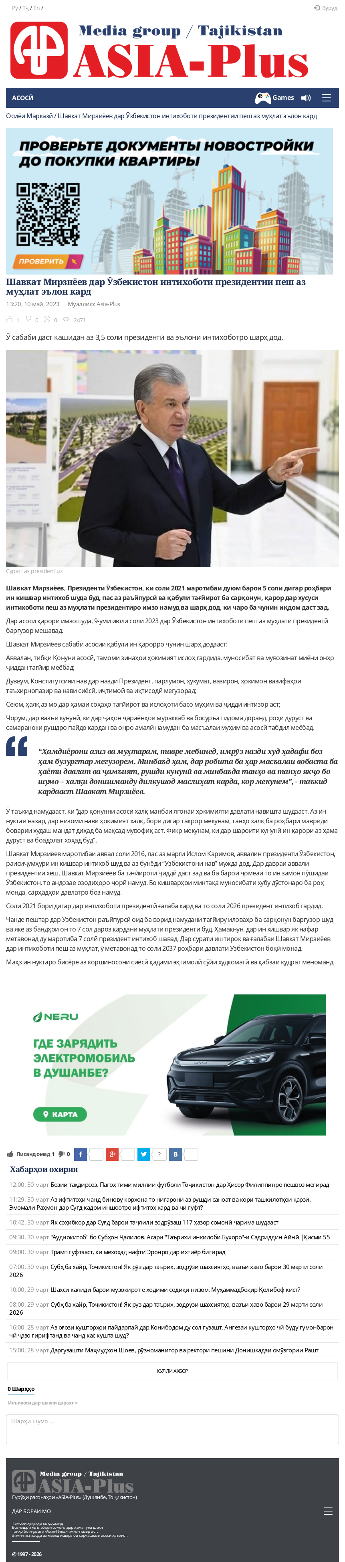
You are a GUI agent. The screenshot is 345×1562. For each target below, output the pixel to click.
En (36, 8)
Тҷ (25, 8)
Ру (15, 8)
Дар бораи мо (31, 1511)
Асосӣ (23, 97)
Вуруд (325, 8)
